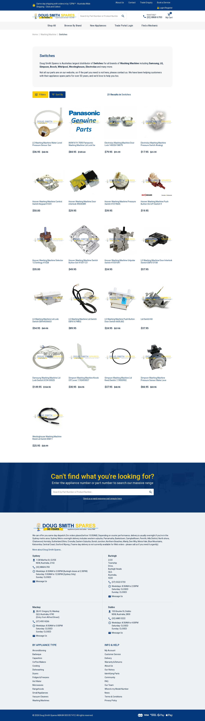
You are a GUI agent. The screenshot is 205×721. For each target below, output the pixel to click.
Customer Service (113, 654)
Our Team (109, 685)
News (107, 693)
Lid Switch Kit (147, 319)
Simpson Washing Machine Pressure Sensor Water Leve (153, 379)
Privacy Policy (111, 700)
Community (110, 677)
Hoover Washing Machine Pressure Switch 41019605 (120, 202)
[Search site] (123, 16)
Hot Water (36, 681)
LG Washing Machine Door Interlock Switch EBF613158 (156, 261)
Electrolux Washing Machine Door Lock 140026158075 (119, 144)
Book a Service (163, 2)
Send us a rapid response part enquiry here (102, 498)
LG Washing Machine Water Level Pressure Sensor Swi (47, 144)
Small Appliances (40, 693)
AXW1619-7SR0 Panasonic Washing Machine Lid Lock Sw (82, 144)
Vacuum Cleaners (40, 696)
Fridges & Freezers (40, 677)
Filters (40, 94)
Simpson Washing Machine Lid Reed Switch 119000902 (118, 379)
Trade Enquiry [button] (146, 2)
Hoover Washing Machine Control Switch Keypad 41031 (47, 202)
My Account (110, 650)
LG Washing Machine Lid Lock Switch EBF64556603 (45, 320)
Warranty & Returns (113, 662)
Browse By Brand (72, 25)
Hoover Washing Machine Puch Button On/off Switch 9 (154, 202)
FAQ (106, 681)
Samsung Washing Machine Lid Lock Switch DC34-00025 (46, 379)
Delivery (108, 658)
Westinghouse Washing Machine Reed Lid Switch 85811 (47, 437)
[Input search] (99, 16)
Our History (110, 670)
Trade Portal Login (124, 25)
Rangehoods (38, 689)
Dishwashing (38, 670)
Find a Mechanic (150, 25)
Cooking (36, 666)
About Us (120, 2)
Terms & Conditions (113, 696)
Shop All (52, 25)
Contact (132, 2)
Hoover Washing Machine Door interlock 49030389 (82, 202)
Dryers (35, 673)
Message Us (41, 581)
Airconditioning (39, 650)
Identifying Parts (112, 673)
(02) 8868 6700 (154, 17)
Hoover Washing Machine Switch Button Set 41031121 (83, 261)
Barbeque (36, 654)
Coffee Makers (39, 662)
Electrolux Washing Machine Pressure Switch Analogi (153, 144)
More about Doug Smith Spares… (47, 550)
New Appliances (98, 25)
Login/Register (165, 8)
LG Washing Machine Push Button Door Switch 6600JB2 (120, 320)
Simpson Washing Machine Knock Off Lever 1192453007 (84, 379)
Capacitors (37, 658)
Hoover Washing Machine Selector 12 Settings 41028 (47, 261)
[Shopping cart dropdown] (169, 16)
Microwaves (37, 685)
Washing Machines (40, 700)
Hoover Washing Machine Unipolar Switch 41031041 (120, 261)
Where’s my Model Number (117, 689)
